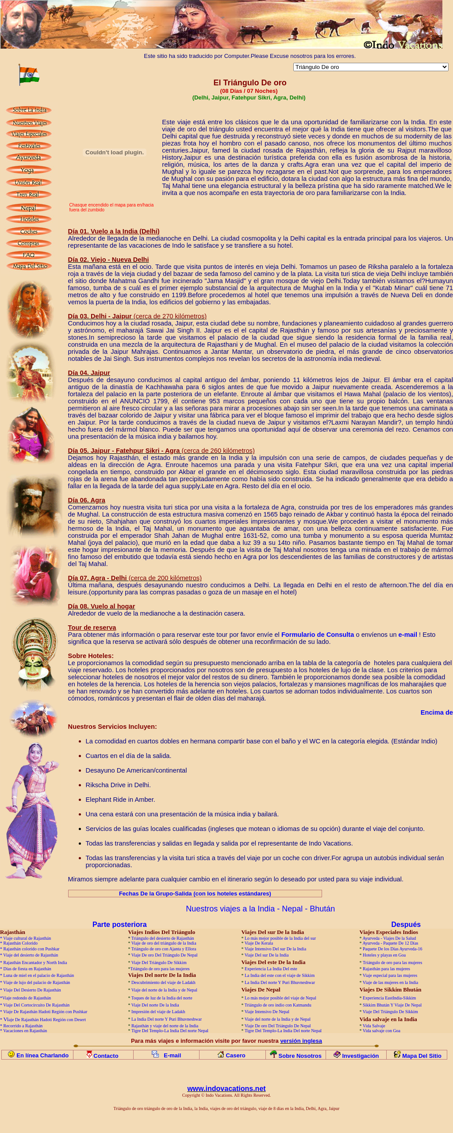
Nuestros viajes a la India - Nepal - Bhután (260, 908)
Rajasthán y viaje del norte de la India (164, 1025)
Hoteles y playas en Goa (384, 955)
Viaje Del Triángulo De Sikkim (159, 962)
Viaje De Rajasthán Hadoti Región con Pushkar (45, 1011)
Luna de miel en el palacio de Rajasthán (39, 975)
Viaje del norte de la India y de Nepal (164, 990)
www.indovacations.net (226, 1088)
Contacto (106, 1056)
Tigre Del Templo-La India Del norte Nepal (169, 1030)
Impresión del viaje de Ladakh (158, 1011)
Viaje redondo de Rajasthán (26, 997)
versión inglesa (301, 1040)
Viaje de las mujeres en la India (390, 982)
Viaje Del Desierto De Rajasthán (32, 990)
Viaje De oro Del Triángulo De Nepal (164, 955)
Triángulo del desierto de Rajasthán (162, 938)
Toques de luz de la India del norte (161, 997)
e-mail (408, 634)
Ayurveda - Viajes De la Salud (389, 938)
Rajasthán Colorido (21, 943)
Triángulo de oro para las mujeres (392, 962)
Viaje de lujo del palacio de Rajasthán (36, 982)
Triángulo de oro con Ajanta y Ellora (163, 948)
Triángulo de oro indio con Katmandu (278, 1005)
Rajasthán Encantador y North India (35, 962)
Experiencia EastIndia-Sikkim (389, 997)
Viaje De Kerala (259, 943)
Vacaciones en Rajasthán (25, 1030)
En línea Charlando (42, 1055)
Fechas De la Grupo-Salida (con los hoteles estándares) (195, 893)
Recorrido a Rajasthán (23, 1025)
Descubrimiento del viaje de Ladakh (163, 982)
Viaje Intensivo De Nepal (267, 1011)
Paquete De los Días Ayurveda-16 (392, 948)
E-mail (172, 1055)
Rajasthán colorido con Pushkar (32, 948)
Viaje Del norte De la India (155, 1005)
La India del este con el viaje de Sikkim (280, 975)
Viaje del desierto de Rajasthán (30, 955)
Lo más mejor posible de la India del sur (280, 938)
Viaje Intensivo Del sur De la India (275, 948)
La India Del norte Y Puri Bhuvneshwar (280, 982)
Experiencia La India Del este (271, 968)
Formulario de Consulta (317, 634)
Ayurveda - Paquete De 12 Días (390, 943)
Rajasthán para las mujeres (386, 968)
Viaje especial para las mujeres (390, 975)
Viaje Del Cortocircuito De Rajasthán (36, 1005)
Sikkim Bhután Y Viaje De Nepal (392, 1005)
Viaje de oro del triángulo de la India (163, 943)
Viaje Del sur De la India (267, 955)
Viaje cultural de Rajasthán (27, 938)
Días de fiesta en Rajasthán (27, 968)
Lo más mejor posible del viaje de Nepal (280, 997)
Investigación (360, 1056)
